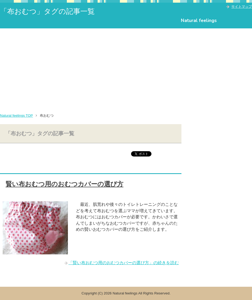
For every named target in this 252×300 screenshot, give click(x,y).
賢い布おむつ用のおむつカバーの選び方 (64, 184)
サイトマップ (241, 6)
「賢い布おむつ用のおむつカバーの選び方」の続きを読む (123, 262)
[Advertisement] (126, 68)
